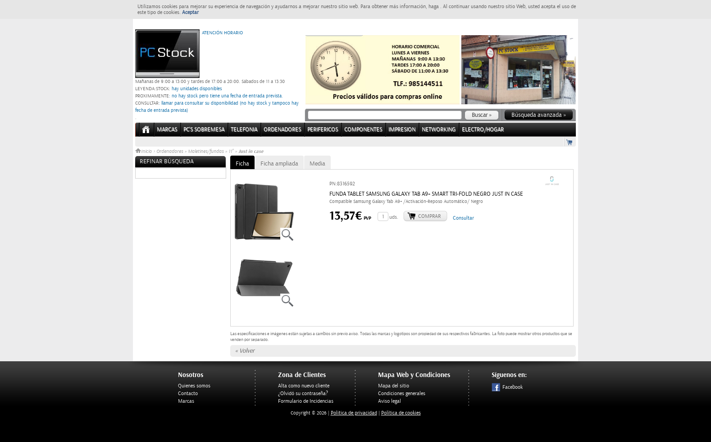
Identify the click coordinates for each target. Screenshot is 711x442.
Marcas (167, 129)
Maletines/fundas (205, 151)
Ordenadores (169, 151)
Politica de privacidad (354, 413)
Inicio (144, 151)
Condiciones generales (401, 393)
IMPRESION (401, 129)
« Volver (245, 351)
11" (230, 151)
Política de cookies (401, 413)
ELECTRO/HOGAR (483, 129)
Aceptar (190, 12)
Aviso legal (389, 401)
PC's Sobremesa (203, 129)
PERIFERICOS (322, 129)
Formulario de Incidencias (305, 401)
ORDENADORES (282, 129)
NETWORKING (439, 129)
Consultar (463, 218)
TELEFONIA (244, 129)
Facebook (507, 387)
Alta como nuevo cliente (303, 386)
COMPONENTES (363, 129)
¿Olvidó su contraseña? (303, 393)
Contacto (188, 393)
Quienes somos (194, 386)
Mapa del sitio (393, 386)
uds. (393, 217)
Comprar (429, 216)
